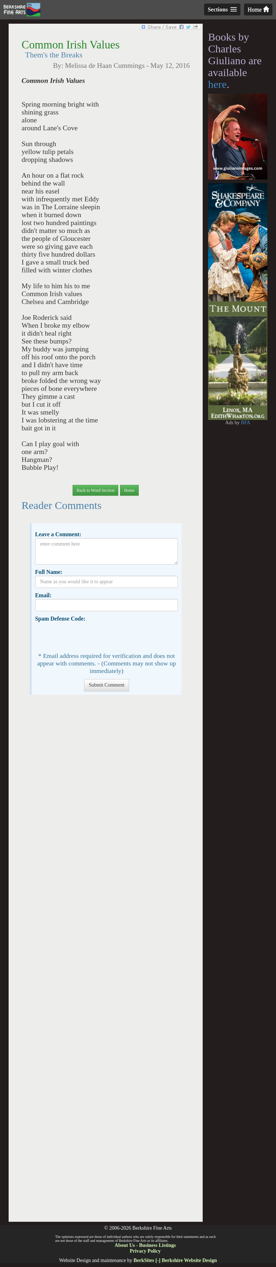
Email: (43, 595)
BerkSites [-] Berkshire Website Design (175, 1260)
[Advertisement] (105, 962)
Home (258, 9)
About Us (125, 1245)
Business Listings (157, 1245)
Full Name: (48, 572)
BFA (245, 422)
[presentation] (89, 636)
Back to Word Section (95, 490)
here (217, 84)
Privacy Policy (145, 1251)
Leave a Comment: (58, 534)
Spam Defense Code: (60, 619)
